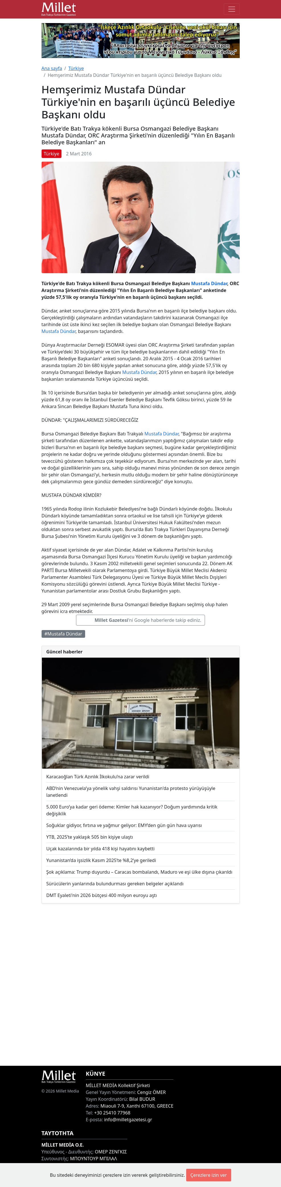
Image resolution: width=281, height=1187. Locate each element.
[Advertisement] (141, 984)
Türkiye (76, 68)
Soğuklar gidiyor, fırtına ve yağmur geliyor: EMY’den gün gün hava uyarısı (124, 825)
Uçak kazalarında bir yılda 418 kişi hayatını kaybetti (100, 848)
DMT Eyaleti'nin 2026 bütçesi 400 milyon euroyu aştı (101, 895)
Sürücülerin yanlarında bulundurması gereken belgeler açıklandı (115, 884)
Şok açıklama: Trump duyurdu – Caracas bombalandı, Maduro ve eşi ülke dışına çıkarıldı (139, 872)
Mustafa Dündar (209, 283)
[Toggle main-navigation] (232, 9)
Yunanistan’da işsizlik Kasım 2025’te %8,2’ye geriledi (101, 860)
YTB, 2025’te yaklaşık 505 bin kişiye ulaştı (89, 837)
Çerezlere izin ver (208, 1175)
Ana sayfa (52, 68)
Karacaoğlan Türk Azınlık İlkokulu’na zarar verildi (97, 776)
